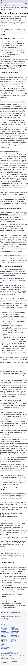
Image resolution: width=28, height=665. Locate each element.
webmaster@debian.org (9, 275)
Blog (1, 5)
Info (1, 627)
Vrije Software (3, 631)
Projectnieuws (3, 636)
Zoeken (2, 644)
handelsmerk (14, 661)
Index (2, 643)
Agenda (2, 637)
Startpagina (3, 624)
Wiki (21, 5)
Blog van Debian (4, 645)
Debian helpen (4, 633)
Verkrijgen (13, 627)
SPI (11, 658)
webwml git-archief (7, 260)
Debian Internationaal (15, 636)
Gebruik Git (13, 50)
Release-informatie (4, 640)
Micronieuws (8, 5)
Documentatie (4, 639)
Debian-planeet (4, 648)
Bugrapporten (13, 640)
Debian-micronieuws (5, 647)
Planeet (15, 5)
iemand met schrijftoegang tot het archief (13, 262)
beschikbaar (15, 653)
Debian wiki (3, 641)
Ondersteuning (14, 635)
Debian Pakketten (14, 632)
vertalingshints (8, 585)
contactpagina (10, 652)
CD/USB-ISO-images (15, 629)
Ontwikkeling (13, 633)
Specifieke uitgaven (15, 631)
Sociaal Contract (4, 628)
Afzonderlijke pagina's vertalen (11, 38)
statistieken (21, 594)
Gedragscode (3, 629)
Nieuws (2, 635)
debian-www (12, 607)
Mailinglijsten (13, 641)
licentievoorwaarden (5, 659)
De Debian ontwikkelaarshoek (7, 7)
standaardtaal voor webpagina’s (8, 619)
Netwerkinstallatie (14, 628)
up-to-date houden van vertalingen (14, 589)
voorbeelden (15, 576)
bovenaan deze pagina (13, 484)
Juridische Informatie (5, 632)
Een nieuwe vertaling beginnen (11, 266)
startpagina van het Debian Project (13, 612)
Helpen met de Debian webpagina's (20, 7)
